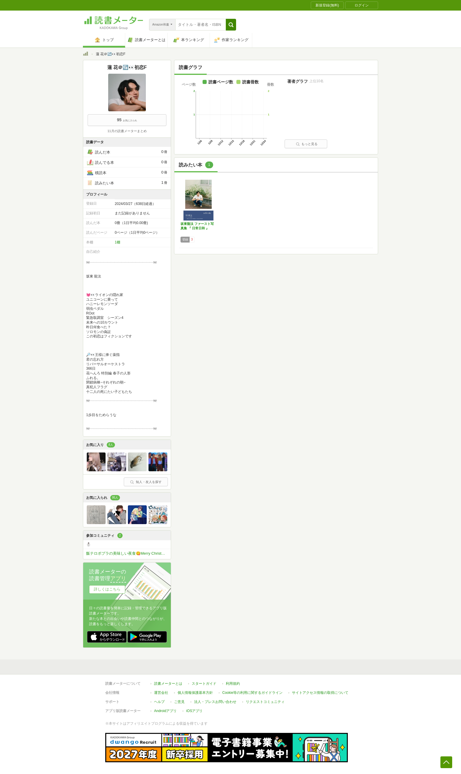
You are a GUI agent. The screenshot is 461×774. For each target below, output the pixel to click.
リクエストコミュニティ (265, 699)
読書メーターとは (168, 680)
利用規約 (233, 680)
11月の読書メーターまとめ (126, 131)
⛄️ (88, 544)
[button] (231, 25)
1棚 (117, 242)
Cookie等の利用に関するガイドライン (252, 689)
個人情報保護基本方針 (195, 689)
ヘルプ (159, 699)
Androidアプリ (165, 708)
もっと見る (307, 144)
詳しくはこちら (107, 589)
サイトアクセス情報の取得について (320, 689)
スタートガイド (204, 680)
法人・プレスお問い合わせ (215, 699)
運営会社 (161, 689)
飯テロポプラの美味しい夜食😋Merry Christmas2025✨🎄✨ (128, 553)
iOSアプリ (194, 708)
